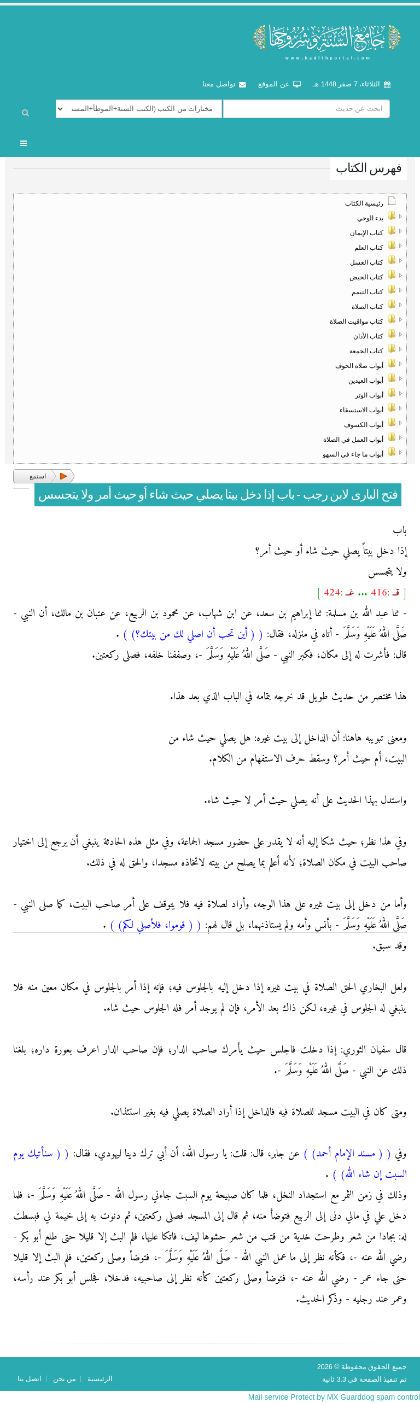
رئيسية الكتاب (364, 203)
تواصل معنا (224, 84)
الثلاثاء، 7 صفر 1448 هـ (351, 84)
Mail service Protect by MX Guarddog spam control (333, 1397)
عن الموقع (279, 84)
